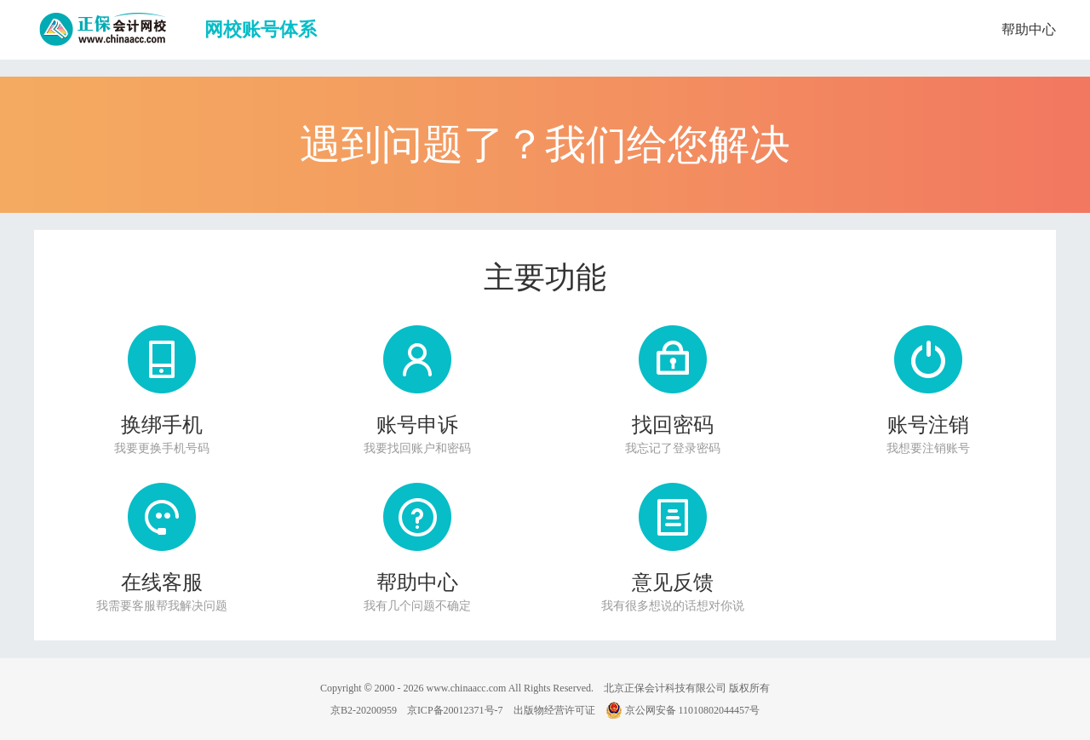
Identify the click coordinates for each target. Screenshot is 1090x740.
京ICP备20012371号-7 (455, 710)
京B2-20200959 (363, 710)
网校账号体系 (260, 29)
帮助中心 (1028, 29)
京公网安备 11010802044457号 (682, 710)
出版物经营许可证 (554, 710)
